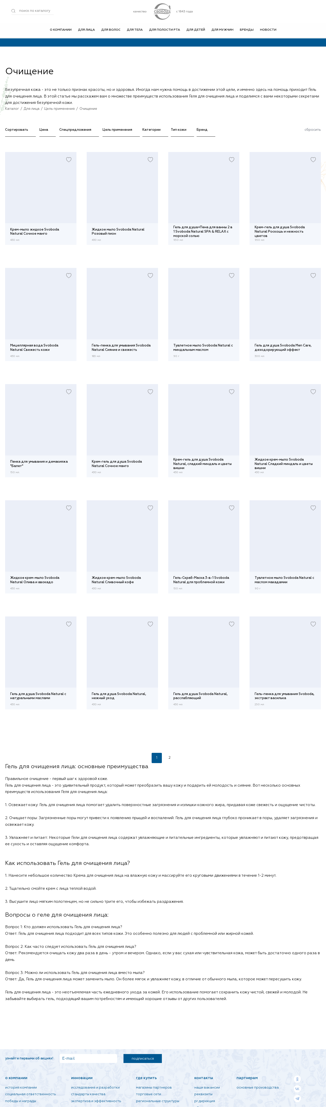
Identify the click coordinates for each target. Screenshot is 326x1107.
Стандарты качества (88, 1094)
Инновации (82, 1078)
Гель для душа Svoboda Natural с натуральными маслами (38, 696)
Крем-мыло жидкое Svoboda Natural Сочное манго (34, 232)
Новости (268, 30)
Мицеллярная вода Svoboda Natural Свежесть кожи (34, 348)
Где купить (146, 1078)
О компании (61, 30)
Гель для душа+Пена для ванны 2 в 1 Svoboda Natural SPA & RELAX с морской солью (202, 231)
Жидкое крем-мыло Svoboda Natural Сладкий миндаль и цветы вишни (284, 464)
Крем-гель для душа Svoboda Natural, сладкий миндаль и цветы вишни (202, 464)
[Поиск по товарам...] (33, 11)
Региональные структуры (157, 1101)
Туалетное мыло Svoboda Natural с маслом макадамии (284, 580)
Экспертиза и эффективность (96, 1101)
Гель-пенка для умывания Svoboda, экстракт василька (284, 696)
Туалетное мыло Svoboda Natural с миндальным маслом (203, 348)
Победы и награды (20, 1101)
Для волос (110, 30)
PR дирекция (204, 1101)
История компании (21, 1087)
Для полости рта (164, 30)
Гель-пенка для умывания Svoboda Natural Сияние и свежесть (121, 348)
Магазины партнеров (154, 1087)
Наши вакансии (207, 1087)
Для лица (86, 30)
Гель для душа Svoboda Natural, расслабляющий (200, 696)
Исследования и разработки (95, 1087)
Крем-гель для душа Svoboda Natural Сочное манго (117, 464)
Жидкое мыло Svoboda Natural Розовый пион (118, 232)
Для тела (135, 30)
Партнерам (247, 1078)
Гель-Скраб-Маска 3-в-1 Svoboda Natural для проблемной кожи (201, 580)
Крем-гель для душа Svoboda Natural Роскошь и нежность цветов (280, 231)
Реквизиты (203, 1094)
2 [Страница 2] (169, 757)
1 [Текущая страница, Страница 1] (156, 757)
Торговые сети (148, 1094)
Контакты (203, 1078)
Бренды (247, 30)
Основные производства (258, 1087)
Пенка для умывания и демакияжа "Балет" (39, 464)
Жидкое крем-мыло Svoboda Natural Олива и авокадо (34, 580)
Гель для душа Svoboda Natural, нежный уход (119, 696)
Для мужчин (222, 30)
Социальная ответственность (30, 1094)
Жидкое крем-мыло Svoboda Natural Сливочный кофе (116, 580)
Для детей (195, 30)
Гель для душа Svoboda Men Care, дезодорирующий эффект (283, 348)
